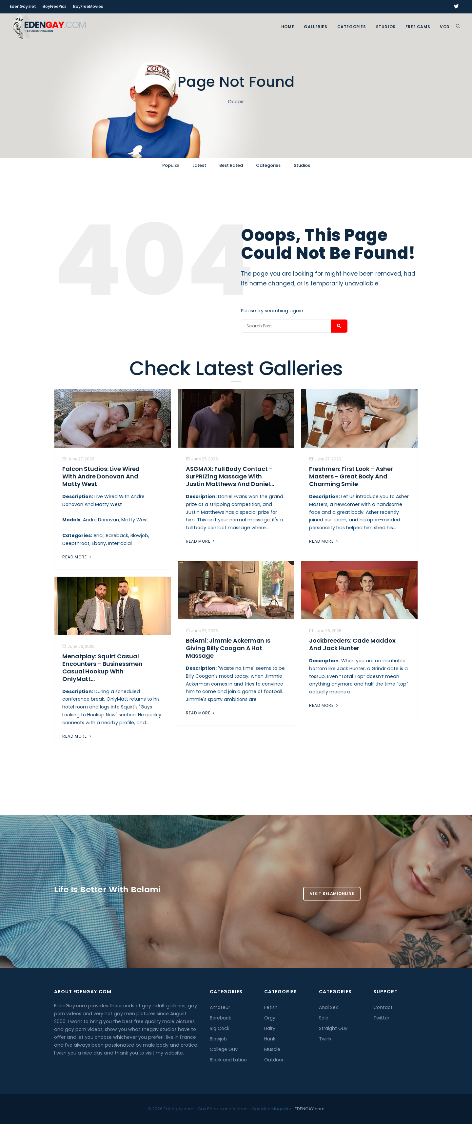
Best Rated (231, 165)
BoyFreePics (55, 6)
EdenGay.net (23, 6)
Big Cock (219, 1028)
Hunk (269, 1039)
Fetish (271, 1007)
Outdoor (274, 1059)
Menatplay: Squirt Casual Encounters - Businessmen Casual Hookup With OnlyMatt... (102, 667)
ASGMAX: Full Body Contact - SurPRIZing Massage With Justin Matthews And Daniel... (230, 476)
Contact (383, 1007)
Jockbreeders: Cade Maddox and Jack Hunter (352, 644)
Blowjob (218, 1039)
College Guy (224, 1049)
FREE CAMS (417, 26)
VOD (445, 26)
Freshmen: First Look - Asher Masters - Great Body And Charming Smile (351, 476)
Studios (386, 26)
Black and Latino (228, 1059)
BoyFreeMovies (88, 6)
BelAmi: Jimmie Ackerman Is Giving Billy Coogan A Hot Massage (228, 648)
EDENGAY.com (309, 1109)
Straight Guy (333, 1028)
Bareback (220, 1018)
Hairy (269, 1028)
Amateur (220, 1007)
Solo (323, 1018)
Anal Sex (328, 1007)
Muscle (272, 1049)
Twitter (381, 1018)
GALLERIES (315, 26)
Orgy (269, 1018)
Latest (199, 165)
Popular (170, 165)
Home (287, 26)
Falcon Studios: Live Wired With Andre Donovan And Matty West (101, 476)
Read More (77, 557)
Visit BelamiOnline (332, 893)
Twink (325, 1039)
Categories (351, 26)
